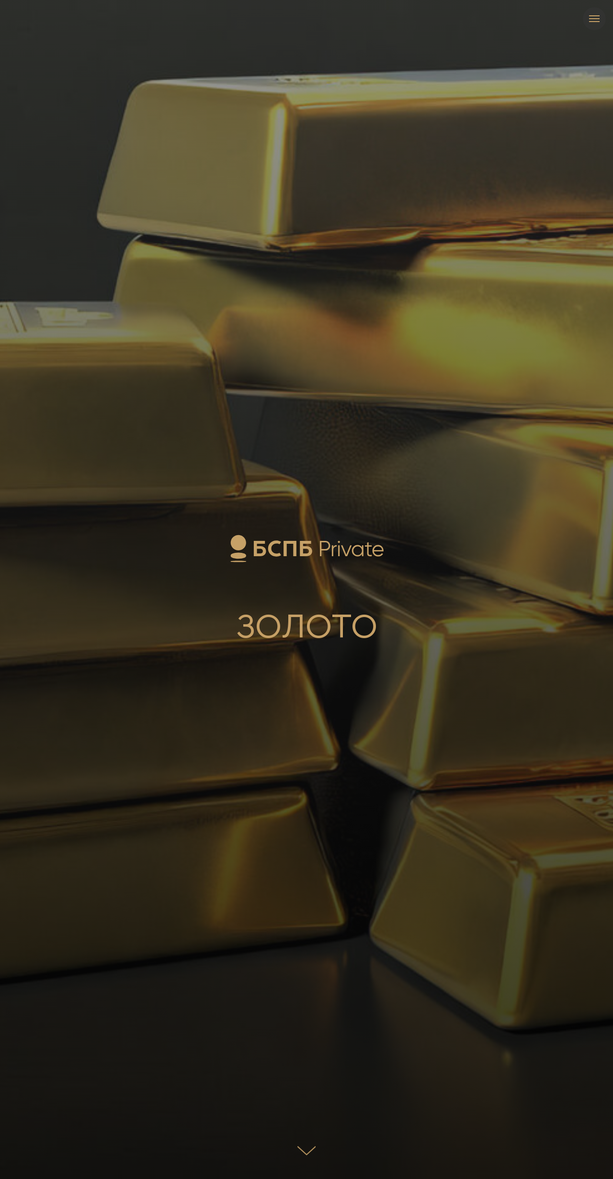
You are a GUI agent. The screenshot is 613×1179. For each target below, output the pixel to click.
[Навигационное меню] (594, 18)
